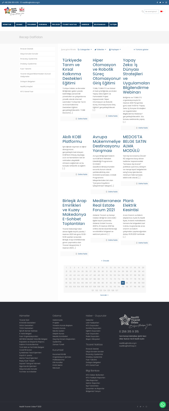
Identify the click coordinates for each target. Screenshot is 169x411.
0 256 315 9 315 (129, 331)
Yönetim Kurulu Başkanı (62, 325)
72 (111, 279)
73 (115, 279)
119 (139, 286)
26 (87, 271)
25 (82, 271)
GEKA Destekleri (26, 325)
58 (135, 275)
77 (131, 279)
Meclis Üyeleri (58, 331)
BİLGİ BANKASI (101, 24)
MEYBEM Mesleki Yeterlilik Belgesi (33, 339)
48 (95, 275)
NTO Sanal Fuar (26, 91)
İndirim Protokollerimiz (28, 344)
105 (82, 286)
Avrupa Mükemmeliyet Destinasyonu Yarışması (107, 143)
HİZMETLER (8, 24)
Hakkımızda (58, 320)
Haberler (90, 320)
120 (143, 286)
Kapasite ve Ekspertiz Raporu (31, 342)
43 (74, 275)
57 (131, 275)
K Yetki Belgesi (25, 333)
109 (98, 286)
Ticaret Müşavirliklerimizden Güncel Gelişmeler (35, 75)
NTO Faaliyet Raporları (95, 377)
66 (87, 279)
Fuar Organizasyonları (28, 336)
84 (78, 283)
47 (90, 275)
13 (115, 267)
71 (107, 279)
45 (82, 275)
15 (123, 267)
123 (101, 290)
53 (115, 275)
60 (143, 275)
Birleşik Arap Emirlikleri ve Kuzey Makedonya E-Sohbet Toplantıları (75, 212)
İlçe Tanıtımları (92, 386)
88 (95, 283)
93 (115, 283)
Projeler (56, 322)
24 (78, 271)
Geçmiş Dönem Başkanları (64, 339)
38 (135, 271)
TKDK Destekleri (26, 328)
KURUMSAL (44, 24)
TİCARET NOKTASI (70, 24)
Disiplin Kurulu (58, 333)
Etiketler (100, 49)
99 (139, 283)
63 (74, 279)
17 (131, 267)
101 (66, 286)
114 (119, 286)
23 (74, 271)
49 (99, 275)
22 (70, 271)
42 (70, 275)
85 (82, 283)
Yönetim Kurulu (59, 328)
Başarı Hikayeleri (93, 339)
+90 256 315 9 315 (11, 2)
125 (108, 290)
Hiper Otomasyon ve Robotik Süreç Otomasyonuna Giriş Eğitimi (108, 71)
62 (70, 279)
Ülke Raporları (92, 380)
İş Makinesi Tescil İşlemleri (30, 352)
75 (123, 279)
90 (103, 283)
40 (143, 271)
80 (143, 279)
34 (119, 271)
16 (127, 267)
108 (94, 286)
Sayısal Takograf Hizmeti (29, 363)
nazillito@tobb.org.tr (31, 2)
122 (96, 290)
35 (123, 271)
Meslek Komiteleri (60, 336)
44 (78, 275)
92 (111, 283)
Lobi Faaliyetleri (92, 322)
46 (86, 275)
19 (139, 267)
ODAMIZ (20, 24)
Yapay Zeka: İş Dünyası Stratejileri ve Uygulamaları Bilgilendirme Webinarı (136, 76)
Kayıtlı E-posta (25, 355)
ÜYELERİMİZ (31, 24)
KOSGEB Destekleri (27, 322)
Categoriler (84, 49)
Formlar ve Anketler (28, 371)
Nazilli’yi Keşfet (26, 86)
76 (127, 279)
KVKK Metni (57, 365)
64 (78, 279)
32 (111, 271)
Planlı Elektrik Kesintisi (130, 205)
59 (139, 275)
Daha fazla (82, 118)
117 (131, 286)
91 (107, 283)
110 (103, 286)
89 (99, 283)
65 (82, 279)
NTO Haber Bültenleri (95, 375)
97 (131, 283)
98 (135, 283)
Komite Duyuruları (93, 328)
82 (70, 283)
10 (103, 267)
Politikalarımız (58, 359)
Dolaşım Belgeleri (27, 81)
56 (127, 275)
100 (143, 283)
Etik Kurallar (58, 362)
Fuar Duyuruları (92, 333)
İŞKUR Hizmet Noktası (28, 331)
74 (119, 279)
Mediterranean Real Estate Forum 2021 (107, 205)
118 (135, 286)
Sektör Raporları (93, 383)
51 (107, 275)
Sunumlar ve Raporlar (95, 388)
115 (123, 286)
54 (119, 275)
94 (119, 283)
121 (93, 290)
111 (107, 286)
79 (139, 279)
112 (111, 286)
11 (106, 267)
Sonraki (104, 295)
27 (91, 271)
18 (135, 267)
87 (91, 283)
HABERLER (86, 24)
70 (103, 279)
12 (111, 267)
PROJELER (56, 24)
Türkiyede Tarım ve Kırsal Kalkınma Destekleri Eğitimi (72, 71)
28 (95, 271)
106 (86, 286)
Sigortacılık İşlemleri (27, 366)
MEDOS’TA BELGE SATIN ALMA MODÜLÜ (134, 143)
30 (103, 271)
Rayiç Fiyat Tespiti (26, 361)
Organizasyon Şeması (62, 357)
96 (127, 283)
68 (95, 279)
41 (66, 275)
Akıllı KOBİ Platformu (72, 139)
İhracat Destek (26, 49)
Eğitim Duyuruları (93, 331)
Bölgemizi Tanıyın (93, 391)
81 (66, 283)
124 (104, 290)
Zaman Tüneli (58, 344)
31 (107, 271)
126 (113, 290)
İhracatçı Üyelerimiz (28, 59)
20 (143, 267)
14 (119, 267)
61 (66, 279)
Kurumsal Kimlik (59, 354)
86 (87, 283)
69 (99, 279)
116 (127, 286)
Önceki (105, 260)
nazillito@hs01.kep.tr (127, 346)
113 (115, 286)
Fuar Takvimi (25, 69)
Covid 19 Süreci (25, 350)
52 (111, 275)
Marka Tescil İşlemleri (28, 358)
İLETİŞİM (113, 24)
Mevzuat (56, 368)
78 (135, 279)
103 (74, 286)
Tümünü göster (140, 49)
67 (91, 279)
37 (131, 271)
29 (99, 271)
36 (127, 271)
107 (90, 286)
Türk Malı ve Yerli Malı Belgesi (31, 347)
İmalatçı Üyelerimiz (28, 64)
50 (103, 275)
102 (70, 286)
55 (123, 275)
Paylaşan (115, 49)
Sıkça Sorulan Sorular (29, 54)
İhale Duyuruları (92, 336)
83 (74, 283)
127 (117, 290)
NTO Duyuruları (92, 325)
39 (139, 271)
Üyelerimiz (57, 342)
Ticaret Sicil (24, 320)
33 (115, 271)
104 (78, 286)
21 (66, 271)
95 (123, 283)
